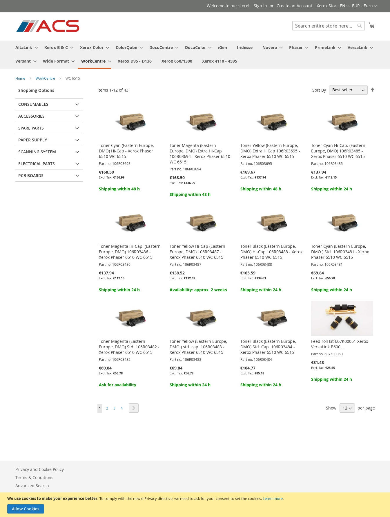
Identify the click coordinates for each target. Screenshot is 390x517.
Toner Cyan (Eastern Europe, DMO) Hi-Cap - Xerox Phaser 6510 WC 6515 (126, 151)
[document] (195, 505)
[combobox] (328, 25)
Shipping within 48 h (119, 189)
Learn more (273, 498)
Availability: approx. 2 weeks (198, 289)
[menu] (195, 55)
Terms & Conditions (34, 477)
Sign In (260, 5)
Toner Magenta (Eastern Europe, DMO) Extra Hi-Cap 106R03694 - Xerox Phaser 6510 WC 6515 (200, 154)
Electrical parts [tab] (36, 163)
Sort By (319, 89)
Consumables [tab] (33, 104)
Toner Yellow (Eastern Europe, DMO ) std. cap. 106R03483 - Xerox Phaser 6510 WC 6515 (198, 346)
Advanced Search (32, 485)
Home (20, 78)
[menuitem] (25, 47)
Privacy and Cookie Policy (39, 469)
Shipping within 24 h (331, 189)
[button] (364, 6)
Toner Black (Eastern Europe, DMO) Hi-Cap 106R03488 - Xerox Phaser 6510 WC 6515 (271, 251)
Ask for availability (117, 384)
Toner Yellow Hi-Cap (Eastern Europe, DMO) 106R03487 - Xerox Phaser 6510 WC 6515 (197, 251)
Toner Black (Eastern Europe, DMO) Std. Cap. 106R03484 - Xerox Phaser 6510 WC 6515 (268, 346)
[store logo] (48, 26)
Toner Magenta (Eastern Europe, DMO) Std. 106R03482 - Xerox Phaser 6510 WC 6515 (129, 346)
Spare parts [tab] (31, 128)
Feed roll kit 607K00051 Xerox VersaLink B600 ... (339, 343)
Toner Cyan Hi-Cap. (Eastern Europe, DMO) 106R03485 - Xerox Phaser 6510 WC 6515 (338, 151)
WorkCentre (46, 78)
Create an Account (294, 5)
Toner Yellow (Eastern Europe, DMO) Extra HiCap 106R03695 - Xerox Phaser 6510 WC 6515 (270, 151)
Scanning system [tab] (37, 151)
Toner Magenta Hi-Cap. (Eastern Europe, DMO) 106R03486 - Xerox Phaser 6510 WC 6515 (130, 251)
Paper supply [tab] (32, 140)
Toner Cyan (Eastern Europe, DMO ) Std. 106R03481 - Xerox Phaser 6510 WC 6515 (340, 251)
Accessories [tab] (31, 116)
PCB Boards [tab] (30, 175)
